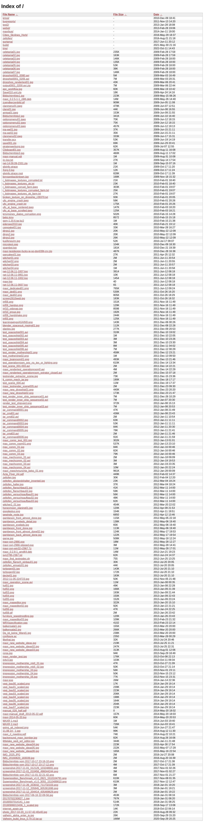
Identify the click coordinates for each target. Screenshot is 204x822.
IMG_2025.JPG (11, 754)
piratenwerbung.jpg (13, 146)
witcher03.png (11, 264)
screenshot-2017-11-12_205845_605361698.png (30, 788)
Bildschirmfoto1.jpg (13, 95)
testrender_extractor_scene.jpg (20, 376)
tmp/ (5, 48)
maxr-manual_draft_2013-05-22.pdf (23, 714)
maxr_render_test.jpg (15, 656)
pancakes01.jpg (12, 254)
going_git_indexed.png (15, 727)
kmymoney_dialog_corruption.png (22, 214)
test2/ (6, 24)
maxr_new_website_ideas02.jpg (21, 646)
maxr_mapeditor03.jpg (15, 619)
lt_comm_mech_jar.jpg (15, 379)
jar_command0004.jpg (15, 426)
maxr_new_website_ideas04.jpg (21, 744)
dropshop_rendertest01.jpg (18, 82)
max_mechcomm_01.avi (16, 457)
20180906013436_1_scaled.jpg (20, 805)
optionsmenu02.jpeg (14, 122)
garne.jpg (8, 538)
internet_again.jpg (13, 808)
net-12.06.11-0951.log (15, 274)
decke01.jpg (9, 575)
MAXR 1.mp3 (10, 720)
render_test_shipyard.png (17, 403)
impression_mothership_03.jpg (20, 670)
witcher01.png (11, 258)
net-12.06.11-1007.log (15, 271)
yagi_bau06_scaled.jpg (16, 704)
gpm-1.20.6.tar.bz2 (13, 220)
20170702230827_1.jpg (16, 798)
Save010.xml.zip (12, 92)
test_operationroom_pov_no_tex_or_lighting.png (30, 362)
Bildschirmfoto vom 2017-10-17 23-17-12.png (28, 764)
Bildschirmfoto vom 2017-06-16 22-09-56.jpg (28, 795)
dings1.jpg (8, 230)
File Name (9, 14)
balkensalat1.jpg (12, 626)
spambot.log (10, 247)
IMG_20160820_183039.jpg (18, 758)
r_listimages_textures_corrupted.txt (22, 180)
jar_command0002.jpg (15, 420)
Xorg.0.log (8, 170)
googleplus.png (11, 511)
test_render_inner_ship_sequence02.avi (25, 399)
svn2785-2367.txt (12, 555)
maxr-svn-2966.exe (14, 541)
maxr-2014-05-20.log (14, 717)
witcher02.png (11, 261)
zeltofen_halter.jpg (13, 484)
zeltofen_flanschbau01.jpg (17, 487)
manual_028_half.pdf (14, 710)
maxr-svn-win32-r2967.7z (17, 548)
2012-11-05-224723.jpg (16, 579)
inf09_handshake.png (15, 315)
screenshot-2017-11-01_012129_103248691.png (30, 768)
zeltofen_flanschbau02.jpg (17, 491)
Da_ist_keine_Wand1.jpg (17, 633)
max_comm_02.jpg (13, 450)
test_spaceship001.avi (15, 332)
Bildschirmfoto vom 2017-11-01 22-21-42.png (28, 775)
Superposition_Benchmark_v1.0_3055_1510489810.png (34, 781)
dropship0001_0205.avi (16, 78)
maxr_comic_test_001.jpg (17, 440)
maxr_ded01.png (12, 291)
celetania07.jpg (11, 72)
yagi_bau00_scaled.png (16, 683)
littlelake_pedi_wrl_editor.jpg (19, 741)
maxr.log (7, 281)
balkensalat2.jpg (12, 629)
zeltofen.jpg (9, 477)
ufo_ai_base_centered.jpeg (18, 207)
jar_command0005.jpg (15, 430)
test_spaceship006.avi (15, 349)
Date (156, 14)
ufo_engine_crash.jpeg (16, 200)
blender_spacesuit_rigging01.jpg (21, 325)
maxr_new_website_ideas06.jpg (21, 751)
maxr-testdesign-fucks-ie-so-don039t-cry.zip (27, 251)
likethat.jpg (9, 639)
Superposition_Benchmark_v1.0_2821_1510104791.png (34, 778)
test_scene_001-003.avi (16, 366)
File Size (118, 14)
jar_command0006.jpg (15, 437)
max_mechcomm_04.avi (16, 467)
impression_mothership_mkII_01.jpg (23, 663)
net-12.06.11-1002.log (15, 278)
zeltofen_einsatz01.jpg (15, 565)
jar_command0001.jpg (15, 410)
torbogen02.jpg (11, 572)
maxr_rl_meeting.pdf (14, 734)
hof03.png (8, 592)
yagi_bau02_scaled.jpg (16, 690)
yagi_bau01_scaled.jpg (16, 687)
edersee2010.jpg (12, 224)
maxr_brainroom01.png (16, 359)
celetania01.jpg (11, 52)
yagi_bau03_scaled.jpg (16, 693)
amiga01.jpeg (10, 112)
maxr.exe (8, 680)
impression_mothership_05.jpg (20, 676)
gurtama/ (8, 41)
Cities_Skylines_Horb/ (15, 35)
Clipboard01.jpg (12, 149)
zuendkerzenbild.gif (14, 102)
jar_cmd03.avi (11, 433)
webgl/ (6, 28)
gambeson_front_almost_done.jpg (22, 518)
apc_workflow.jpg (12, 89)
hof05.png (8, 599)
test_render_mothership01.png (20, 352)
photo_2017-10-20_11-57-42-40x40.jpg (25, 812)
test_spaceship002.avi (15, 335)
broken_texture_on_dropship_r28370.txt (25, 197)
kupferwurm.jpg (11, 241)
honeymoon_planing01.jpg (18, 508)
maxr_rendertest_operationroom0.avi (23, 369)
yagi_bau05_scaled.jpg (16, 700)
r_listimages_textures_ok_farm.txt (22, 193)
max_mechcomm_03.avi (16, 464)
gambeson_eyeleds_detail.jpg (19, 521)
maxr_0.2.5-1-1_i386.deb (17, 99)
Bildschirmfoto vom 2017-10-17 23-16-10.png (28, 761)
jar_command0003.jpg (15, 423)
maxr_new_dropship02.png (18, 393)
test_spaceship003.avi (15, 339)
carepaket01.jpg (12, 227)
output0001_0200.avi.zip (16, 85)
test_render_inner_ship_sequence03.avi (25, 406)
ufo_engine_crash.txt (14, 204)
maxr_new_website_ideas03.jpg (21, 650)
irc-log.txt (8, 160)
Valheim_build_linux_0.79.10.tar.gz (22, 818)
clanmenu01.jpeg (12, 106)
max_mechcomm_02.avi (16, 460)
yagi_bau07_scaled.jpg (16, 707)
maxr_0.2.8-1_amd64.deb (17, 551)
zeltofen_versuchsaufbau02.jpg (20, 497)
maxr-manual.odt (12, 156)
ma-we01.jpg (10, 129)
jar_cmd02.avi (11, 416)
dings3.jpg (8, 237)
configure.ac (10, 636)
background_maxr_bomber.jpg (20, 737)
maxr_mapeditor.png (14, 602)
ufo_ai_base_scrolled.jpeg (17, 210)
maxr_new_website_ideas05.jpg (21, 747)
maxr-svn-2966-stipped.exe (18, 545)
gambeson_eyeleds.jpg (16, 524)
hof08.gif (7, 612)
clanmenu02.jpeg (12, 136)
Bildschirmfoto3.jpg (13, 153)
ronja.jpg (7, 653)
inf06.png (8, 301)
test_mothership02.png (16, 355)
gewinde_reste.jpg (13, 514)
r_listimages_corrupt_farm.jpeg (20, 187)
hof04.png (8, 595)
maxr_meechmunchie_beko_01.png (23, 470)
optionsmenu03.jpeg (14, 126)
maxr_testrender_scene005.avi (20, 386)
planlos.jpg (9, 329)
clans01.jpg (9, 109)
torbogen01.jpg (11, 568)
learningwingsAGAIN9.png (18, 322)
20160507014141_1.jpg (16, 801)
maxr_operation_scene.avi (18, 582)
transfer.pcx (9, 139)
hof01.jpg (8, 585)
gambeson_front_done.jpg (17, 528)
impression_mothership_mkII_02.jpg (23, 666)
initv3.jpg (8, 660)
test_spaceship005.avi (15, 345)
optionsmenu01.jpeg (14, 119)
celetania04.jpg (11, 62)
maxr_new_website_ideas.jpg (19, 643)
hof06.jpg (8, 609)
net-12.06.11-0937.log (15, 285)
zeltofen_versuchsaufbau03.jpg (20, 501)
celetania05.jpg (11, 65)
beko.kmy (8, 217)
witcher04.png (11, 268)
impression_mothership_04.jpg (20, 673)
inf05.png (8, 318)
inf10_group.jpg (11, 312)
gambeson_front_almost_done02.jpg (23, 531)
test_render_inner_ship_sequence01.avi (25, 396)
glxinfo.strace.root (13, 173)
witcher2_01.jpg (12, 504)
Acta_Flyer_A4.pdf (13, 474)
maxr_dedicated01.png (16, 288)
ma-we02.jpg (10, 133)
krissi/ (6, 18)
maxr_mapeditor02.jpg (15, 606)
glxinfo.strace (10, 166)
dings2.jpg (8, 234)
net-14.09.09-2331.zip (15, 163)
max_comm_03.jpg (13, 454)
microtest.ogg (10, 244)
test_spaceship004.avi (15, 342)
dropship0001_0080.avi (16, 75)
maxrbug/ (8, 31)
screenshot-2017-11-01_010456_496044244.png (30, 771)
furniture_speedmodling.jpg (18, 616)
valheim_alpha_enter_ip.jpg (18, 815)
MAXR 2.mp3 (10, 724)
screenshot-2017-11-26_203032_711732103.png (30, 785)
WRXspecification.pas (15, 622)
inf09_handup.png (13, 305)
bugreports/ (9, 21)
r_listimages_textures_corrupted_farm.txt (26, 190)
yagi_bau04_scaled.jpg (16, 697)
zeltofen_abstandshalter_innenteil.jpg (24, 480)
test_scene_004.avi (14, 383)
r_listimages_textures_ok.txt (18, 183)
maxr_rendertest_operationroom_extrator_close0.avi (32, 372)
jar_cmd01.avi (11, 413)
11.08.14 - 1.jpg (11, 731)
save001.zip (9, 143)
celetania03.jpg (11, 58)
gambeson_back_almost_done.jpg (22, 535)
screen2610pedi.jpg (14, 298)
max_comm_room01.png (17, 443)
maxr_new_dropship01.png (18, 389)
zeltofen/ (7, 38)
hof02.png (8, 589)
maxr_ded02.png (12, 295)
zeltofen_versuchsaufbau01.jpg (20, 494)
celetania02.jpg (11, 55)
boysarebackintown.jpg (16, 176)
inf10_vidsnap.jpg (13, 308)
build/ (6, 45)
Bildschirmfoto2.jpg (13, 116)
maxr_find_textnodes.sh (16, 558)
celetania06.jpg (11, 68)
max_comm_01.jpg (13, 447)
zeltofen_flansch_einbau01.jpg (20, 562)
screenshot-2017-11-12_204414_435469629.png (30, 791)
